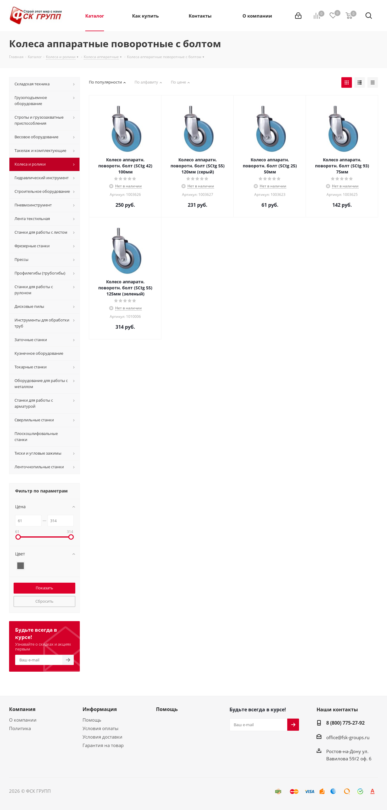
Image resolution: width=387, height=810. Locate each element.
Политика (20, 728)
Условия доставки (102, 737)
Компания (22, 709)
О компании (23, 720)
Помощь (92, 720)
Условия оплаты (101, 728)
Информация (100, 709)
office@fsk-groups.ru (347, 737)
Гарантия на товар (103, 745)
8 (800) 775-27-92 (345, 722)
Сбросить (44, 601)
